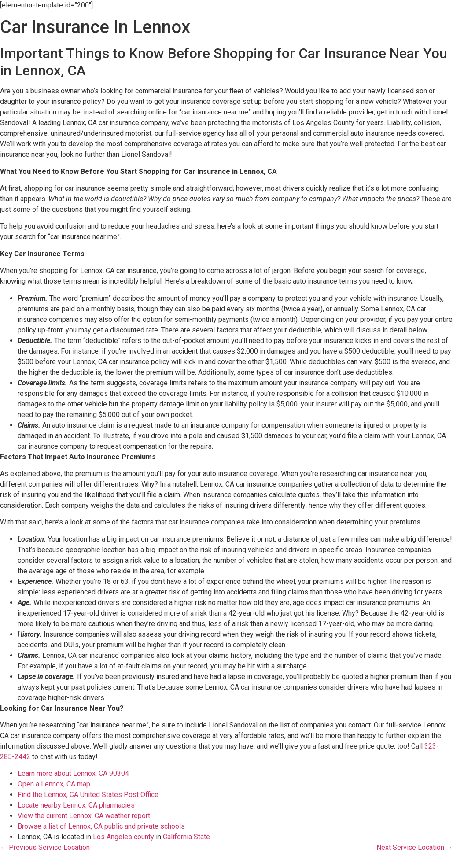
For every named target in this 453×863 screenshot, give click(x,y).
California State (186, 837)
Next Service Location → (414, 847)
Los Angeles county (123, 837)
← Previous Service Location (45, 847)
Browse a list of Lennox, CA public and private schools (101, 826)
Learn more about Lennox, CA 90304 (73, 773)
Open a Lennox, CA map (54, 784)
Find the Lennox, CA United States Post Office (88, 794)
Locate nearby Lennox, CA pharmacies (76, 805)
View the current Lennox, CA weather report (84, 815)
